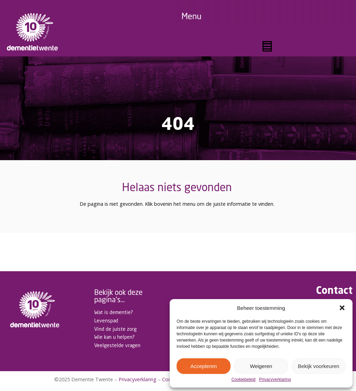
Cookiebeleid (244, 379)
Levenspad (106, 320)
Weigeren (261, 366)
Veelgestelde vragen (117, 345)
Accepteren (204, 366)
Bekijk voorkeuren (318, 366)
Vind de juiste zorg (115, 329)
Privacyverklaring (275, 379)
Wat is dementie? (113, 312)
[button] (342, 307)
